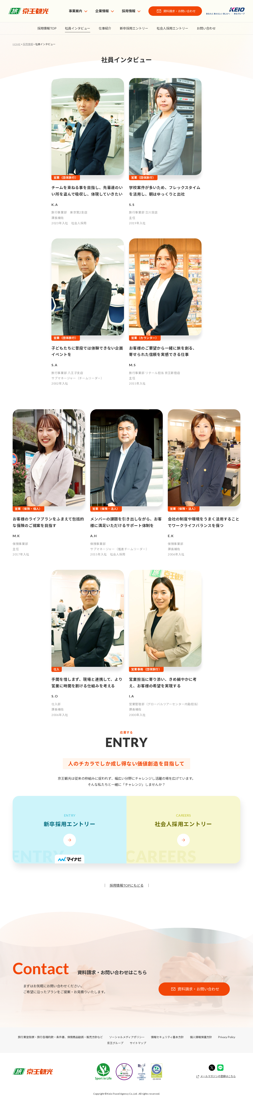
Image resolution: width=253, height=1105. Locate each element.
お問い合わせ (206, 28)
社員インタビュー (77, 28)
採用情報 (128, 11)
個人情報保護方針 (201, 1037)
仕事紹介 (105, 28)
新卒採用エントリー (134, 28)
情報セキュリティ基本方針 (167, 1037)
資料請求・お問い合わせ (179, 11)
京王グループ (115, 1043)
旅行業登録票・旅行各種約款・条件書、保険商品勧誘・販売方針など (60, 1037)
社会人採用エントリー (172, 28)
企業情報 (102, 11)
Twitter (212, 1067)
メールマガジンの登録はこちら (218, 1076)
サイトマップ (138, 1043)
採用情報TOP (47, 28)
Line (220, 1067)
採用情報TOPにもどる (127, 885)
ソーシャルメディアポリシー (127, 1037)
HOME (16, 44)
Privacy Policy (226, 1037)
